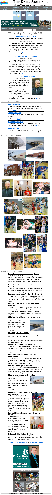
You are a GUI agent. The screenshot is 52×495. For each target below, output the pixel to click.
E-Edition (26, 7)
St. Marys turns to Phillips (26, 77)
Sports (36, 9)
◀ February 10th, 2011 (8, 28)
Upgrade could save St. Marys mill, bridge (23, 274)
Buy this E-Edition (36, 443)
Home (5, 7)
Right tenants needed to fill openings (21, 375)
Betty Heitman (13, 128)
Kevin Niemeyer (14, 104)
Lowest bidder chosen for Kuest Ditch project (25, 294)
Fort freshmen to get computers (20, 366)
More (46, 9)
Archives (36, 7)
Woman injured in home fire (18, 333)
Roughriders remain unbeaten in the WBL (23, 392)
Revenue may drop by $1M (26, 36)
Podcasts (5, 9)
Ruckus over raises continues (26, 56)
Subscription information (18, 443)
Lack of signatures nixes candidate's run (23, 285)
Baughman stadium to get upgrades (21, 344)
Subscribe (16, 7)
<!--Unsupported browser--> (26, 481)
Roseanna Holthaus (15, 122)
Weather (26, 9)
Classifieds (16, 9)
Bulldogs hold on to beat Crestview (21, 434)
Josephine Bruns (14, 113)
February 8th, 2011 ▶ (44, 28)
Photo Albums (47, 7)
